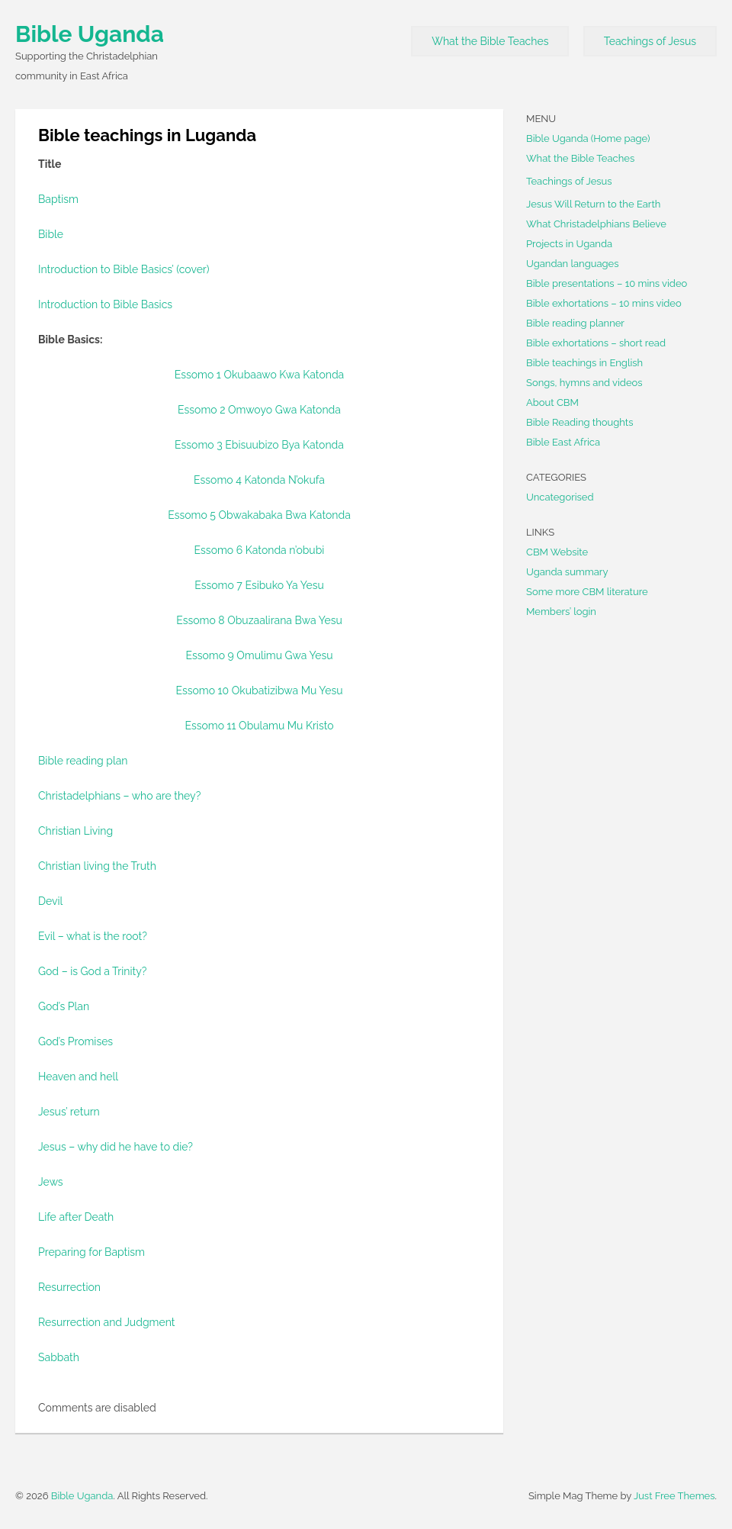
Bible (50, 234)
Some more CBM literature (587, 591)
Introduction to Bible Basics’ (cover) (123, 269)
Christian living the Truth (97, 866)
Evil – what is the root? (92, 936)
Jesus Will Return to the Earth (593, 204)
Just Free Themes (674, 1496)
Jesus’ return (69, 1112)
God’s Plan (63, 1006)
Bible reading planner (575, 323)
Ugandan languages (572, 263)
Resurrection (69, 1287)
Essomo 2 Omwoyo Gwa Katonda (259, 410)
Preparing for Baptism (91, 1252)
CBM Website (557, 552)
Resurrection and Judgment (106, 1322)
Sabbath (58, 1357)
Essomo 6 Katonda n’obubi (259, 550)
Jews (50, 1182)
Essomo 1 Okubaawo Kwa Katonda (260, 375)
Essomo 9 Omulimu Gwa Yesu (258, 655)
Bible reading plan (83, 761)
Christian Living (75, 831)
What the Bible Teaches (490, 41)
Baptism (58, 199)
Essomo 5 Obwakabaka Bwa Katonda (259, 515)
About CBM (552, 402)
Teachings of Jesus (650, 41)
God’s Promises (75, 1041)
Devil (50, 901)
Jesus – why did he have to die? (115, 1147)
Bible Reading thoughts (579, 422)
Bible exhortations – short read (596, 343)
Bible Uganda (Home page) (588, 138)
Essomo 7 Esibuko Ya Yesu (259, 585)
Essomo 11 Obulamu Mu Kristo (259, 725)
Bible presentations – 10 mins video (606, 283)
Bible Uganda (89, 34)
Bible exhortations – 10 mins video (604, 303)
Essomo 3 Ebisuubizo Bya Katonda (259, 445)
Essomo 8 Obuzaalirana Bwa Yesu (259, 620)
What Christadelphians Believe (596, 224)
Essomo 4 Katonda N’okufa (259, 480)
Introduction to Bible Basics (105, 304)
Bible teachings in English (584, 363)
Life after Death (76, 1217)
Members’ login (561, 611)
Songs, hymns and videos (584, 382)
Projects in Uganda (569, 243)
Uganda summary (567, 572)
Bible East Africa (563, 442)
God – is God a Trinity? (92, 971)
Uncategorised (560, 497)
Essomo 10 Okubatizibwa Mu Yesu (259, 690)
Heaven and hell (78, 1076)
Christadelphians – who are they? (119, 796)
